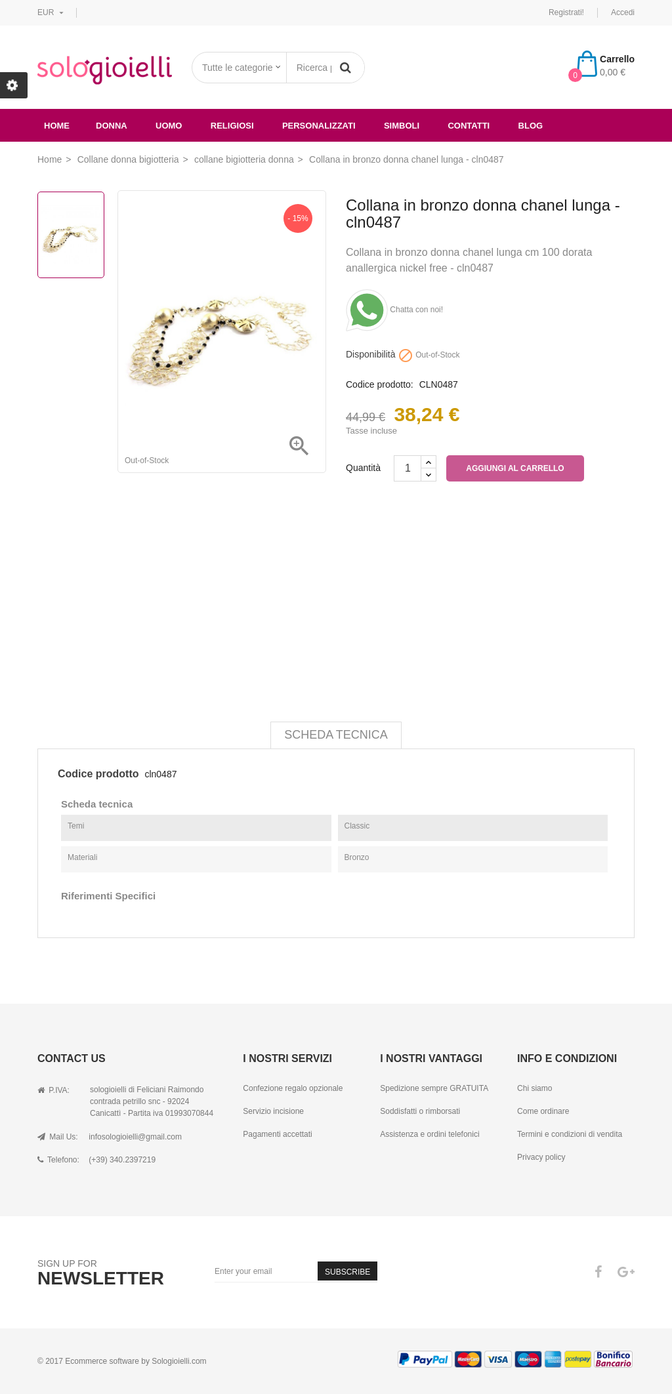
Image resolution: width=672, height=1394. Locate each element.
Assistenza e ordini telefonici (429, 1134)
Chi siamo (534, 1088)
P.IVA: (53, 1090)
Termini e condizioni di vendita (569, 1134)
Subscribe (347, 1272)
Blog (530, 126)
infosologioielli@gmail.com (135, 1136)
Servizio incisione (273, 1111)
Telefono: (58, 1159)
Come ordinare (543, 1111)
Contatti (469, 126)
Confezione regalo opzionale (293, 1088)
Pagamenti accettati (277, 1134)
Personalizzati (319, 126)
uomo (169, 126)
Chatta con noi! (394, 309)
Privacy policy (541, 1157)
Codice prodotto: (379, 385)
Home (57, 126)
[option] (70, 235)
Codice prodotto (98, 774)
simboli (401, 126)
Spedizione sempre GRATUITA (434, 1088)
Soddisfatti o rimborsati (420, 1111)
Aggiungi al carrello (515, 468)
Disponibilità (370, 354)
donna (111, 126)
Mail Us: (57, 1136)
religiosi (232, 126)
